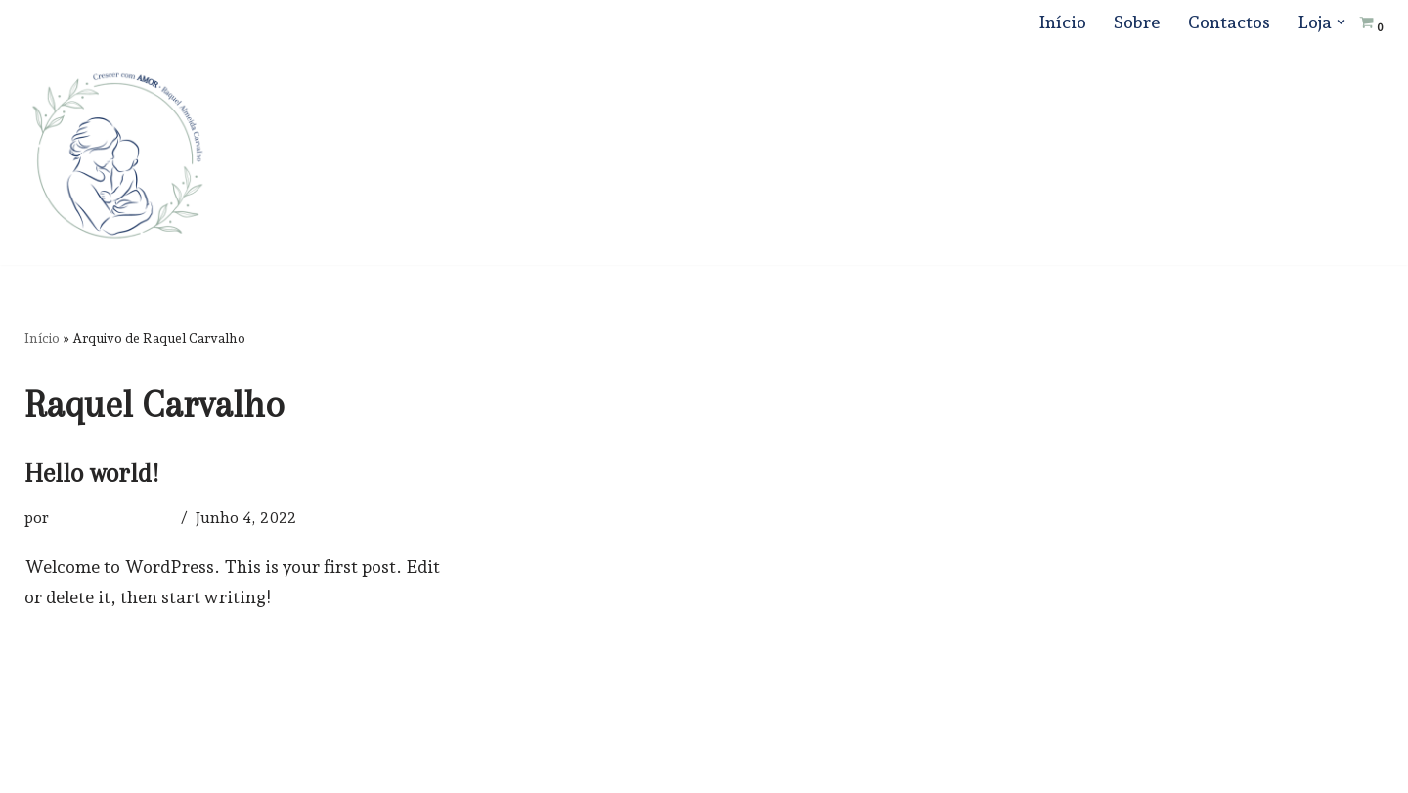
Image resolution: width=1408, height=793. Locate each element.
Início (1062, 22)
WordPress (222, 765)
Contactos (1229, 22)
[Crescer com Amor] (117, 155)
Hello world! (91, 473)
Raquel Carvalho (113, 517)
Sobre (1137, 22)
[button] (1341, 22)
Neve (45, 765)
